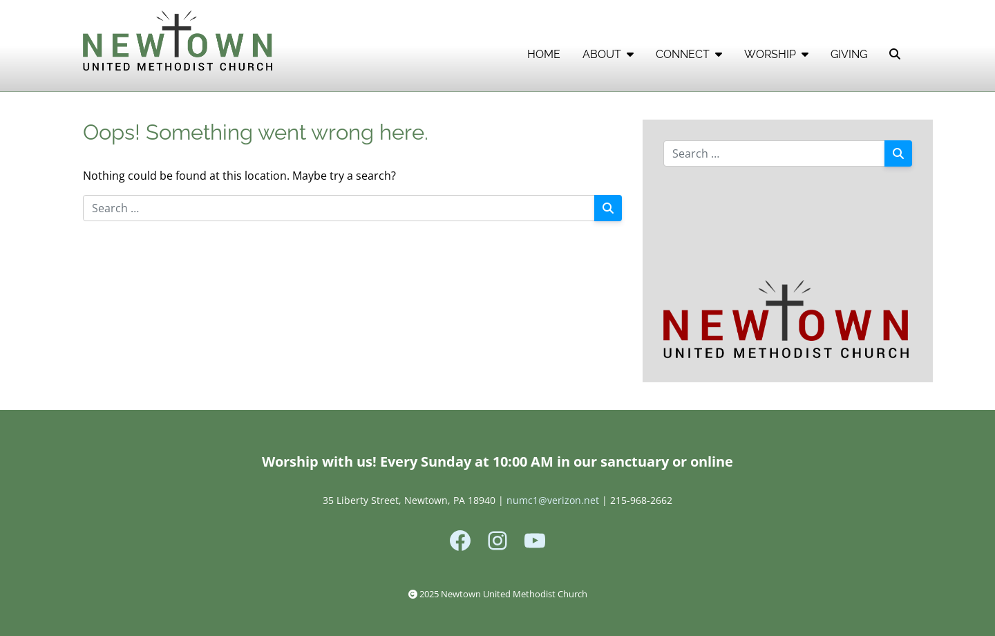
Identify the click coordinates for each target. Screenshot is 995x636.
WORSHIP (776, 54)
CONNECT (689, 54)
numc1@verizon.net (552, 500)
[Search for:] (339, 208)
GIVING (849, 54)
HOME (543, 54)
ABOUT (608, 54)
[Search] (608, 208)
